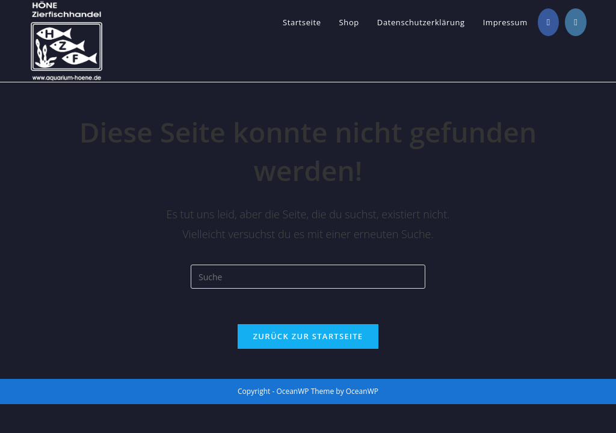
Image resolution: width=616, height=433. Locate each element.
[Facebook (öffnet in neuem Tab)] (548, 22)
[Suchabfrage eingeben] (308, 277)
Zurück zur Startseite (308, 336)
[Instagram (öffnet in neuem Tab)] (575, 22)
